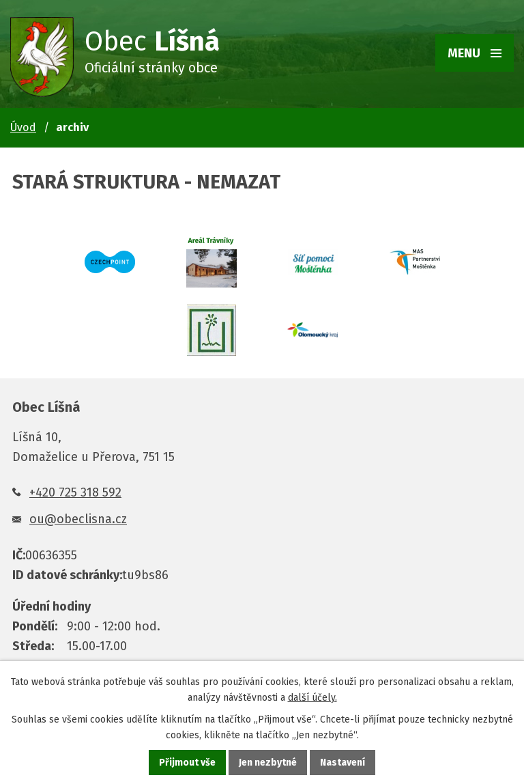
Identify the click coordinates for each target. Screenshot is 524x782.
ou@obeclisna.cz (78, 519)
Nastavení (342, 762)
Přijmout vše (187, 762)
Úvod (23, 127)
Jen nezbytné (268, 762)
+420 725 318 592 (75, 492)
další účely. (312, 697)
